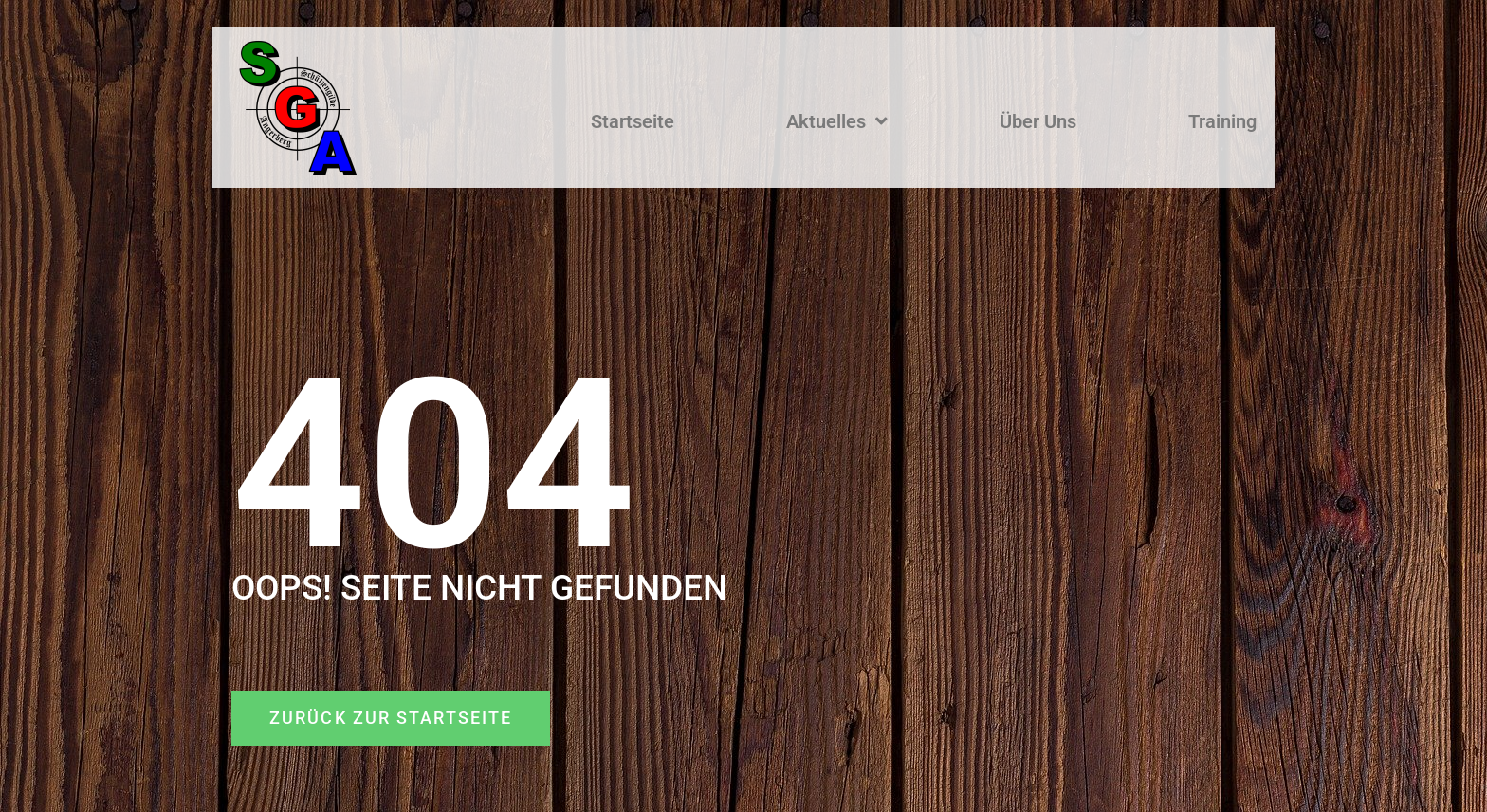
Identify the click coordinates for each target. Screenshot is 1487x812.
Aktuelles (837, 121)
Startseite (632, 121)
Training (1222, 121)
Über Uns (1038, 121)
